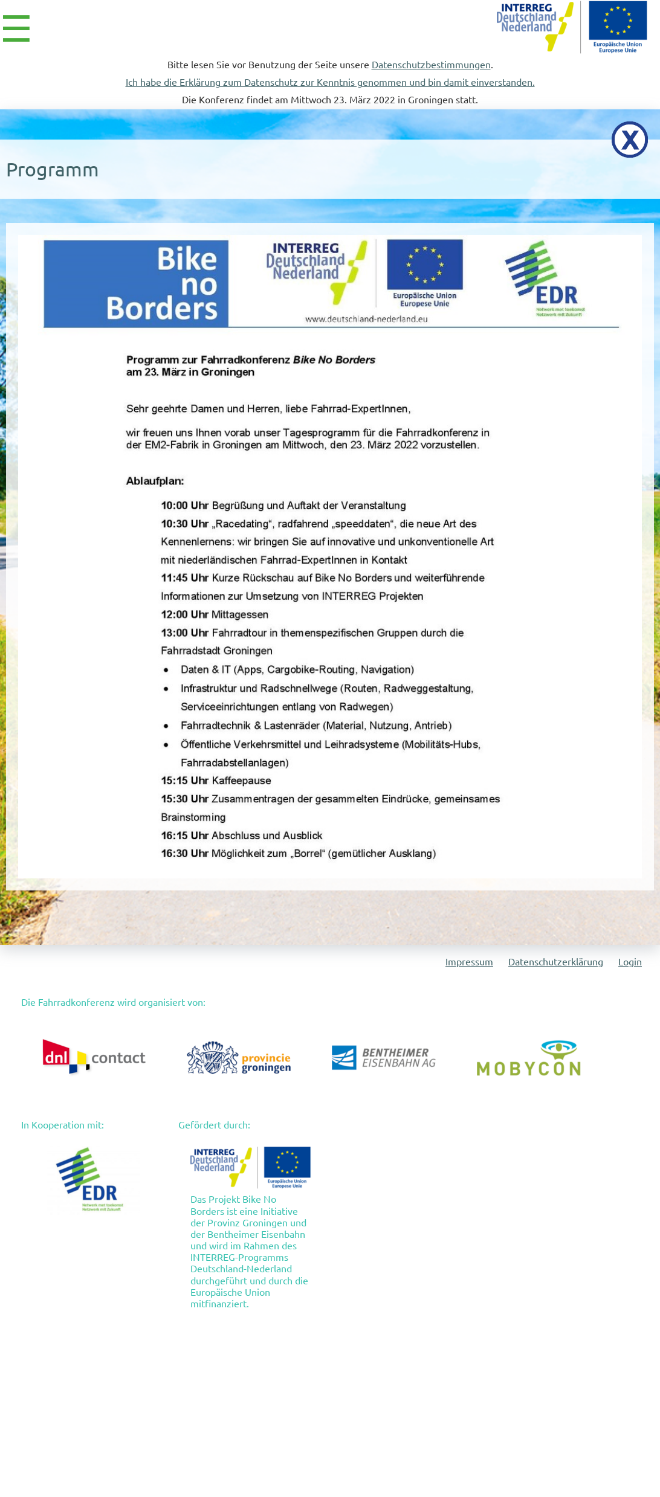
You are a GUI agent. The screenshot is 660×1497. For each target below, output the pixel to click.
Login (630, 961)
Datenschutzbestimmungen (431, 64)
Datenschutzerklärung (555, 961)
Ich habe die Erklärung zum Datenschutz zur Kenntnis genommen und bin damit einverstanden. (330, 82)
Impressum (469, 961)
